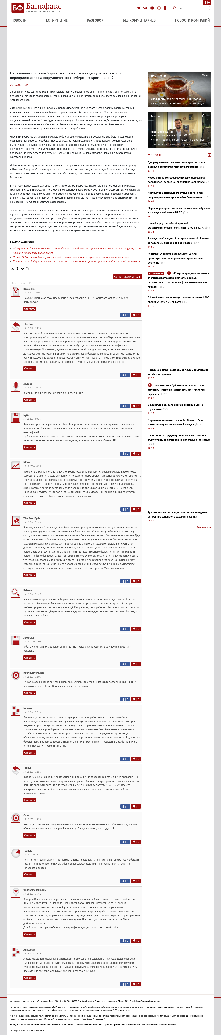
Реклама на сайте (167, 1025)
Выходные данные (19, 1025)
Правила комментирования (88, 1025)
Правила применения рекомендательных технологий (130, 1025)
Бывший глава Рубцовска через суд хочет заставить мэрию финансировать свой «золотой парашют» (76, 261)
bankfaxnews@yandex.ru (148, 1001)
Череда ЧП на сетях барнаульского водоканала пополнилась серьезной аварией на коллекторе (71, 257)
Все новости (204, 527)
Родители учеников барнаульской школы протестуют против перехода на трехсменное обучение (175, 258)
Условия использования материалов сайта (51, 1025)
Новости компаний (192, 20)
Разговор (95, 20)
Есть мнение (57, 20)
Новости (19, 20)
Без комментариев (139, 20)
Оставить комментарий (127, 276)
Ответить (29, 308)
